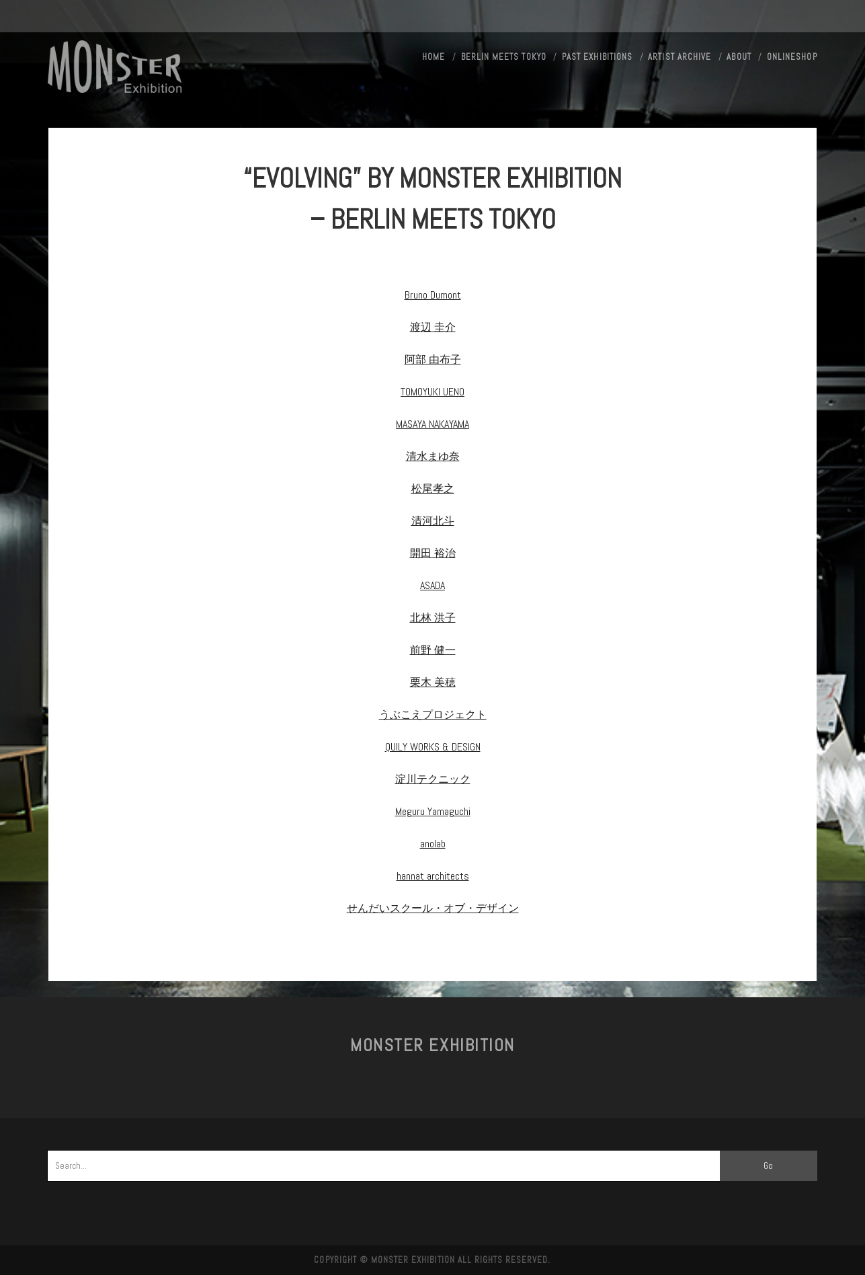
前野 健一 (433, 650)
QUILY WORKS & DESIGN (433, 747)
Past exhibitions (597, 57)
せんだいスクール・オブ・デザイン (433, 908)
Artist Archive (679, 57)
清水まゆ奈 (433, 456)
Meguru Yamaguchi (432, 811)
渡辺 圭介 (433, 327)
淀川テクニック (432, 779)
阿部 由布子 (433, 359)
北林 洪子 (433, 618)
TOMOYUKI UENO (432, 392)
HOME (433, 57)
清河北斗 (432, 521)
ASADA (432, 585)
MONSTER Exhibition (432, 1045)
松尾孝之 (432, 488)
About (739, 57)
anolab (433, 844)
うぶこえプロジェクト (433, 714)
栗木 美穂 (433, 682)
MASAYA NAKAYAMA (432, 424)
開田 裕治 (433, 553)
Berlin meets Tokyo (503, 57)
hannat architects (433, 876)
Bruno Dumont (433, 295)
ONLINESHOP (792, 57)
